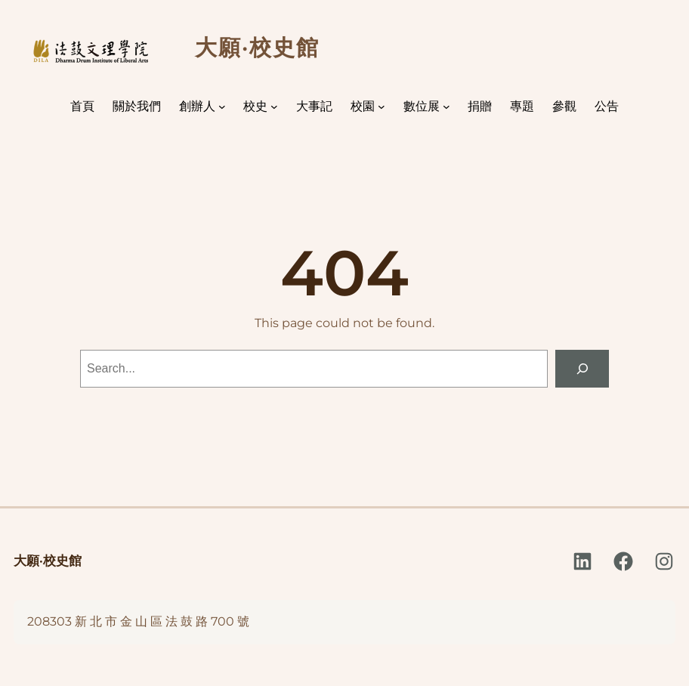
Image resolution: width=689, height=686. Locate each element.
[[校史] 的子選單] (274, 106)
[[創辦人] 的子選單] (222, 106)
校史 (255, 106)
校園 (363, 106)
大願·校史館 (48, 560)
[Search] (582, 368)
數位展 (421, 106)
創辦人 (197, 106)
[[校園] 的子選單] (381, 106)
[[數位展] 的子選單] (446, 106)
